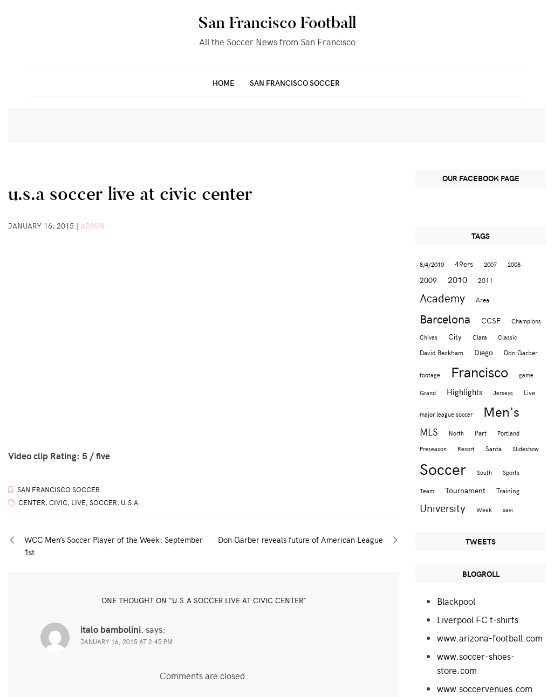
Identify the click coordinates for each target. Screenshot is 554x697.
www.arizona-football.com (490, 637)
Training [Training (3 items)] (507, 490)
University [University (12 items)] (443, 507)
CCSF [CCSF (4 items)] (491, 320)
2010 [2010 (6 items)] (457, 279)
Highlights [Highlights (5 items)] (464, 391)
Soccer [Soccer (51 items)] (443, 468)
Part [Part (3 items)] (481, 432)
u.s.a (129, 502)
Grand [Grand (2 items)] (428, 393)
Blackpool (456, 601)
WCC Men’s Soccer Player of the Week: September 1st (113, 545)
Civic (58, 502)
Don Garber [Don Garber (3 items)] (521, 352)
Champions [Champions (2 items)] (526, 321)
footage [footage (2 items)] (430, 375)
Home (224, 83)
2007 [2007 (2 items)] (490, 264)
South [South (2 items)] (484, 472)
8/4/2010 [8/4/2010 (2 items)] (432, 264)
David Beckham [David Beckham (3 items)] (441, 352)
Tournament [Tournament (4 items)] (465, 490)
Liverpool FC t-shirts (477, 619)
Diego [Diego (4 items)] (483, 352)
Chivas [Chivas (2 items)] (428, 337)
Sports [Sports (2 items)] (511, 472)
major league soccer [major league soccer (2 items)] (446, 414)
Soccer (103, 502)
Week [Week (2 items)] (484, 510)
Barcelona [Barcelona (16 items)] (445, 318)
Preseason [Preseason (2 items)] (433, 449)
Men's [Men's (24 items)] (501, 411)
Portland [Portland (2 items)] (508, 433)
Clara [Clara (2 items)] (480, 337)
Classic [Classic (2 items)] (507, 337)
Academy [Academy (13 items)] (442, 298)
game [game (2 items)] (526, 375)
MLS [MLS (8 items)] (429, 431)
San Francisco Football (277, 22)
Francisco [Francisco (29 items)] (479, 371)
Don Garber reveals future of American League (300, 539)
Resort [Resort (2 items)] (466, 449)
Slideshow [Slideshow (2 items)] (525, 449)
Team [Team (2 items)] (427, 491)
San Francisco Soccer (295, 83)
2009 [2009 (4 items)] (428, 280)
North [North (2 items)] (456, 433)
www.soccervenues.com (484, 688)
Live (78, 502)
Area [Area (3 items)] (482, 299)
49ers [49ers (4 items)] (464, 264)
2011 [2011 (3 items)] (485, 280)
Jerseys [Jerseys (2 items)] (503, 393)
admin (92, 225)
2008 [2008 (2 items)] (514, 264)
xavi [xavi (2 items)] (508, 510)
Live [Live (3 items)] (529, 392)
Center (31, 502)
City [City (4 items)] (455, 337)
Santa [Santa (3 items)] (493, 448)
